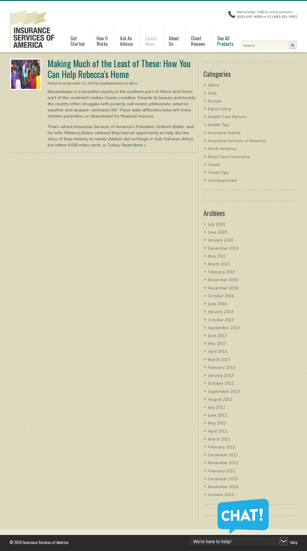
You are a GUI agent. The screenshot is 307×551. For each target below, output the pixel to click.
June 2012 (217, 415)
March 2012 (219, 439)
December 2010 (223, 478)
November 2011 (223, 462)
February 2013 (221, 367)
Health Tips (219, 124)
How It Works (102, 41)
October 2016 (221, 295)
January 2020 (220, 240)
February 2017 (221, 271)
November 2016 (223, 288)
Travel (214, 164)
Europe (215, 100)
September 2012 (224, 391)
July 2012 (216, 407)
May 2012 (217, 423)
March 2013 (219, 359)
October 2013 (221, 319)
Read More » (134, 145)
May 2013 (217, 343)
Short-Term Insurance (229, 156)
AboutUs (174, 41)
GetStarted (77, 41)
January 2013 (220, 375)
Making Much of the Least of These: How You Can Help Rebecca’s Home (119, 69)
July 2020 (216, 224)
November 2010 (223, 486)
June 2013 (217, 335)
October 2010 (221, 494)
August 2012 (220, 399)
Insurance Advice (224, 132)
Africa (133, 83)
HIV (114, 110)
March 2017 (219, 264)
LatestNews (151, 41)
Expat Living (219, 108)
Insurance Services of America (237, 140)
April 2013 (217, 351)
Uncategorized (222, 180)
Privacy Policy (287, 542)
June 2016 (217, 303)
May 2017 (217, 256)
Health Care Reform (227, 116)
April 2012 (217, 431)
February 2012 (221, 447)
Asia (212, 93)
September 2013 (224, 327)
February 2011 (221, 471)
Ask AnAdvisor (126, 41)
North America (222, 148)
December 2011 (223, 454)
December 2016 (223, 279)
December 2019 (223, 248)
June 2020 (217, 232)
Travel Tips (218, 172)
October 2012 (221, 383)
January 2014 (220, 311)
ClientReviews (198, 41)
